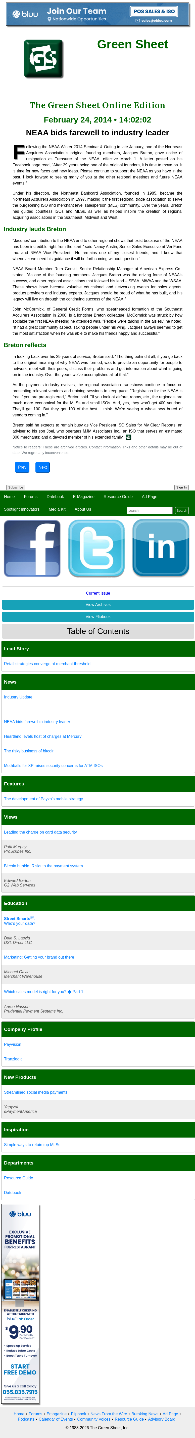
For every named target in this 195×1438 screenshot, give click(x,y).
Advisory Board (161, 1419)
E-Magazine (83, 497)
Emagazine (56, 1414)
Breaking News (145, 1414)
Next (42, 467)
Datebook (55, 497)
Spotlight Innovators (21, 509)
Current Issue (98, 593)
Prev (22, 467)
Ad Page (149, 497)
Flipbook (78, 1414)
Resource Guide (118, 497)
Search (182, 510)
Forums (30, 497)
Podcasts (26, 1419)
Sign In (181, 487)
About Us (83, 509)
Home (9, 497)
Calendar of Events (56, 1419)
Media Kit (57, 509)
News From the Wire (108, 1414)
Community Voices (94, 1419)
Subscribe (15, 487)
